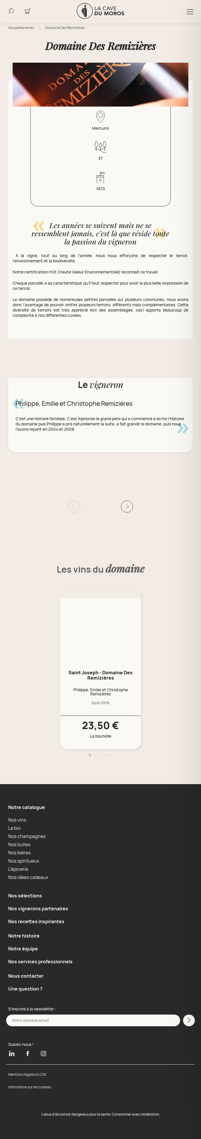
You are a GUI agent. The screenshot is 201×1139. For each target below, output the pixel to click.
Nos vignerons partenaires (38, 908)
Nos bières (19, 852)
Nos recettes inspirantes (36, 921)
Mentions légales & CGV (27, 1074)
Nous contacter (25, 976)
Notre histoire (24, 936)
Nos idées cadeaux (28, 877)
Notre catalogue (26, 807)
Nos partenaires (21, 27)
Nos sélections (25, 895)
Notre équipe (23, 948)
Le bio (14, 828)
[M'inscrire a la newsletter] (189, 1020)
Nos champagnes (27, 836)
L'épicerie (18, 869)
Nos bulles (19, 844)
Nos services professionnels (40, 961)
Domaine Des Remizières (65, 27)
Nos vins (17, 819)
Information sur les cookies (29, 1087)
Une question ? (25, 989)
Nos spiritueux (23, 860)
